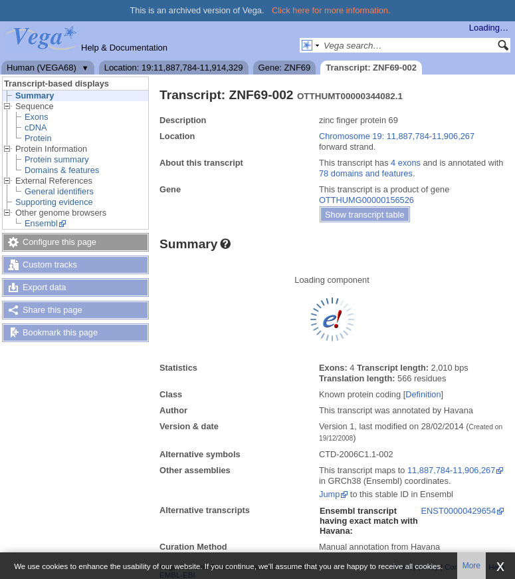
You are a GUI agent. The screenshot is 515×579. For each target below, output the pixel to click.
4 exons (406, 163)
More (471, 565)
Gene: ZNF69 (284, 68)
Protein (38, 138)
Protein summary (57, 159)
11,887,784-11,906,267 (451, 470)
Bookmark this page (60, 332)
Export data (44, 287)
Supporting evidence (54, 202)
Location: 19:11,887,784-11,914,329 (173, 68)
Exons (37, 117)
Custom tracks (50, 265)
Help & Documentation (124, 48)
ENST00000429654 (458, 511)
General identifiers (59, 191)
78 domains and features (366, 173)
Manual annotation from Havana (379, 547)
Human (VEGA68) (41, 68)
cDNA (36, 127)
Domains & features (62, 170)
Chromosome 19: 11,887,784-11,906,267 (396, 136)
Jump (329, 494)
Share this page (52, 310)
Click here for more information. (331, 10)
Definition (423, 394)
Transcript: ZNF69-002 (371, 68)
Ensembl (41, 223)
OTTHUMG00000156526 (366, 200)
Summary (34, 95)
